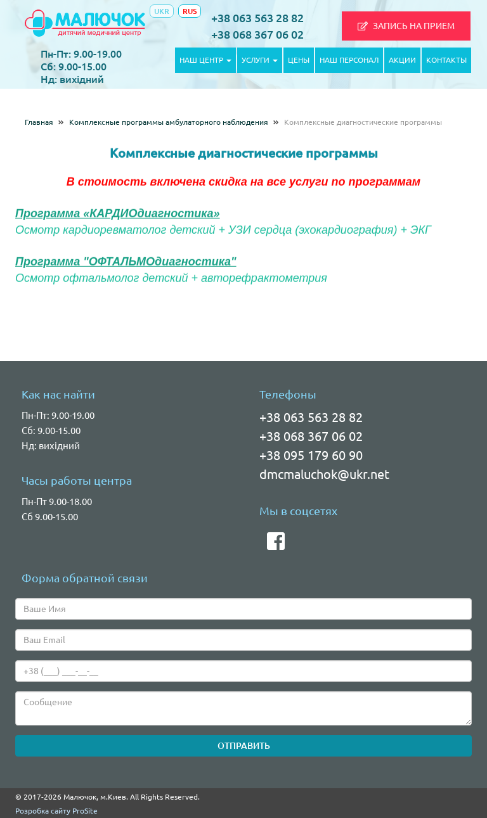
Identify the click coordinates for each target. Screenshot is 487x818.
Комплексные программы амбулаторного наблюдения (168, 122)
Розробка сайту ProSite (56, 811)
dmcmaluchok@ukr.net (324, 474)
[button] (406, 26)
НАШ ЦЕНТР (205, 60)
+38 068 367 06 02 (257, 34)
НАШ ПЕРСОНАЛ (349, 60)
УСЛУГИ (260, 60)
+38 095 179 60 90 (311, 455)
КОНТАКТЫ (446, 60)
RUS (190, 11)
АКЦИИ (402, 60)
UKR (161, 11)
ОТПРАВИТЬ (244, 746)
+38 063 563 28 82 (257, 17)
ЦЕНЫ (298, 60)
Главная (39, 122)
